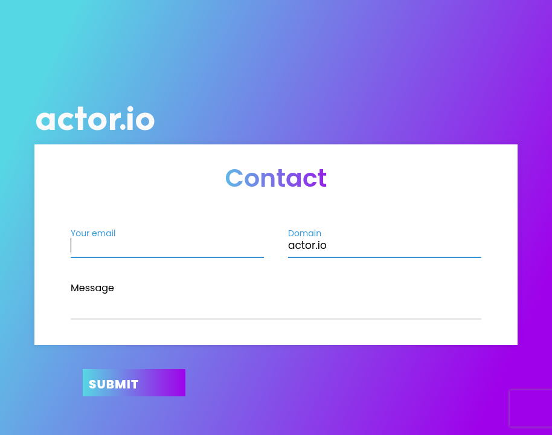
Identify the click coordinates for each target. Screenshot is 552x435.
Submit (114, 384)
